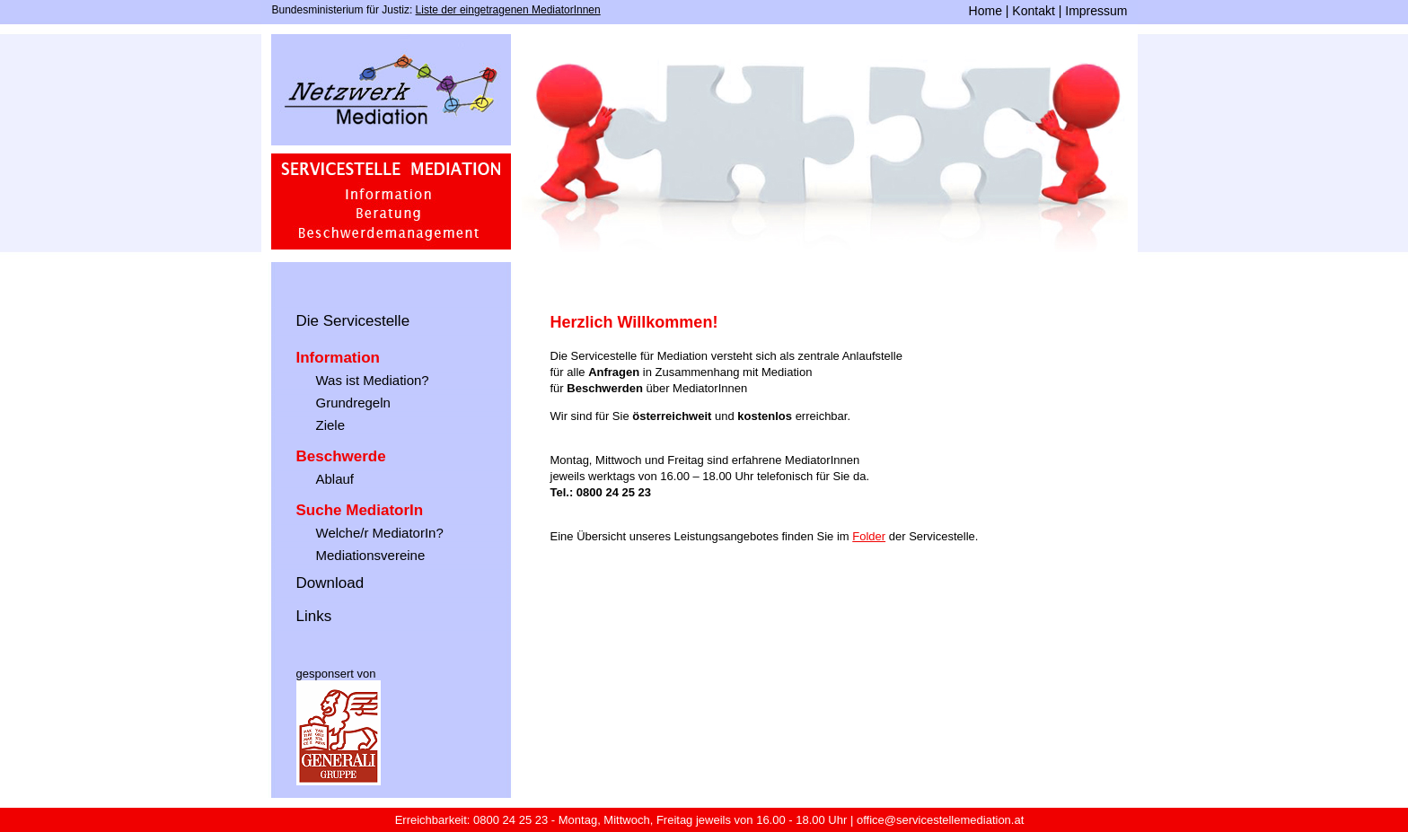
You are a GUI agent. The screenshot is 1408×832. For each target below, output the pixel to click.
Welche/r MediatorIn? (380, 532)
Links (314, 616)
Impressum (1096, 11)
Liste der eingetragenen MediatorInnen (508, 10)
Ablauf (335, 478)
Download (330, 582)
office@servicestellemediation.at (940, 820)
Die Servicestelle (353, 320)
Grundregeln (353, 402)
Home (985, 11)
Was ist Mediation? (372, 380)
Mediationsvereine (371, 555)
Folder (868, 536)
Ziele (331, 425)
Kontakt (1033, 11)
